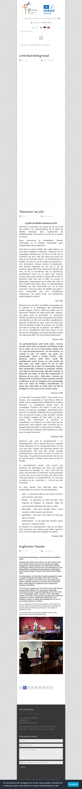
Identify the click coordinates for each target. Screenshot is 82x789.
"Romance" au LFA (31, 212)
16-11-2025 (24, 551)
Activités (37, 45)
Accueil (31, 45)
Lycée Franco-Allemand (37, 779)
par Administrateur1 (48, 60)
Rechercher (41, 38)
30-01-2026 (24, 60)
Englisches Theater (32, 546)
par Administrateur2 (48, 551)
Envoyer (23, 767)
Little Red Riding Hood (34, 56)
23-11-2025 (24, 216)
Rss (37, 27)
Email (33, 27)
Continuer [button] (73, 784)
